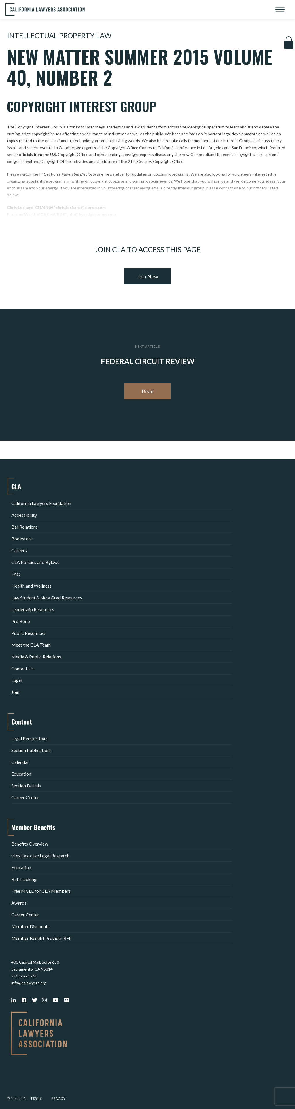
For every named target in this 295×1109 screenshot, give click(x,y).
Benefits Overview (29, 843)
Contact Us (22, 668)
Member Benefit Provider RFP (41, 938)
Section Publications (31, 750)
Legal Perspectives (29, 738)
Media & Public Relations (36, 656)
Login (16, 680)
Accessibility (24, 515)
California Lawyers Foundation (41, 503)
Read (148, 391)
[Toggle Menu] (280, 9)
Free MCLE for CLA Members (41, 891)
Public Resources (28, 633)
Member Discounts (30, 926)
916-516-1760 (24, 975)
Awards (19, 902)
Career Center (25, 797)
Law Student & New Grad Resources (46, 597)
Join (15, 692)
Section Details (26, 785)
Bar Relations (24, 526)
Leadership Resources (32, 609)
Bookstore (22, 538)
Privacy (58, 1098)
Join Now (147, 276)
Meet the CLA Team (31, 644)
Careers (19, 550)
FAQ (15, 574)
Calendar (20, 762)
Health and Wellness (31, 585)
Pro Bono (20, 621)
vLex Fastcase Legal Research (40, 855)
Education (21, 773)
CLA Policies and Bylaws (35, 562)
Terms (36, 1098)
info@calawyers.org (28, 982)
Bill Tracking (24, 879)
